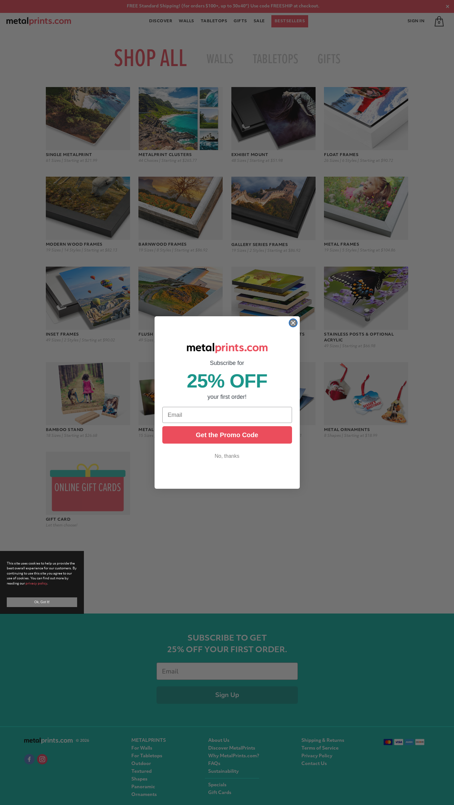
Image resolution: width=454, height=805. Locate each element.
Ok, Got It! (41, 602)
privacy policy (36, 583)
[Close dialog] (293, 323)
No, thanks (227, 456)
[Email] (227, 415)
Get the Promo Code (227, 434)
